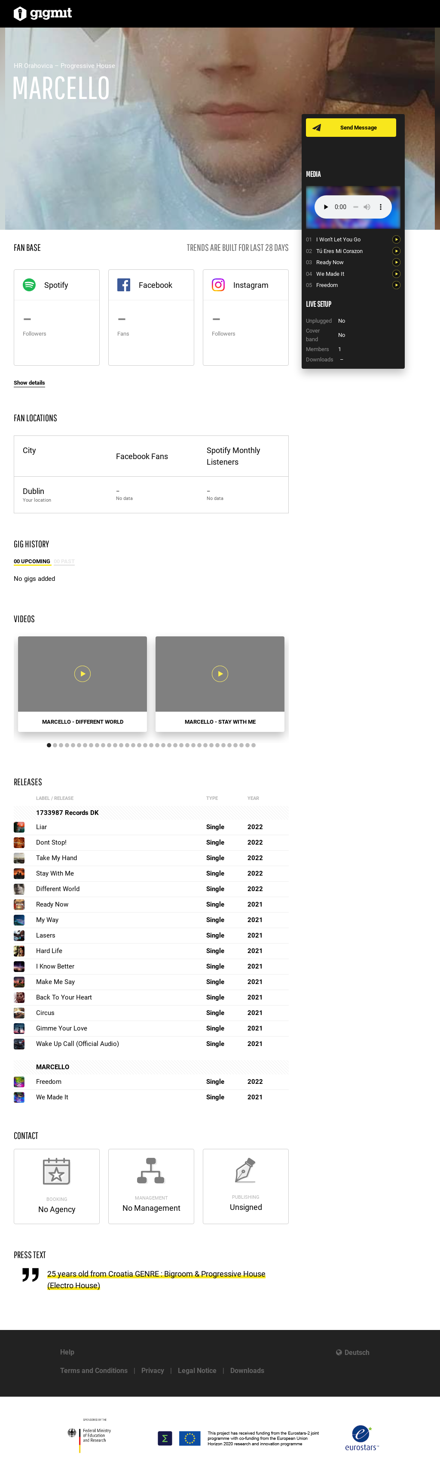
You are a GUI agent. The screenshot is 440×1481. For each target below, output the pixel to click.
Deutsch (357, 1352)
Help (67, 1352)
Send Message (358, 127)
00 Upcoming (33, 561)
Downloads (247, 1371)
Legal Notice (197, 1371)
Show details (29, 383)
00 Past (64, 561)
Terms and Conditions (94, 1371)
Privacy (152, 1371)
